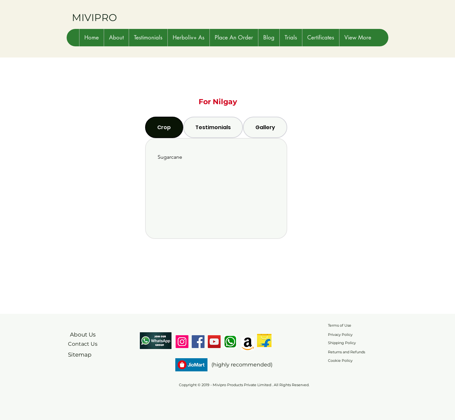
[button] (116, 37)
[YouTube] (214, 341)
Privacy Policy (340, 334)
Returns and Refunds (346, 352)
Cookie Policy (340, 360)
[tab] (164, 127)
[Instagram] (182, 341)
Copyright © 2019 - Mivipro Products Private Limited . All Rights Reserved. (244, 385)
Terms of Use (339, 325)
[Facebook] (198, 341)
